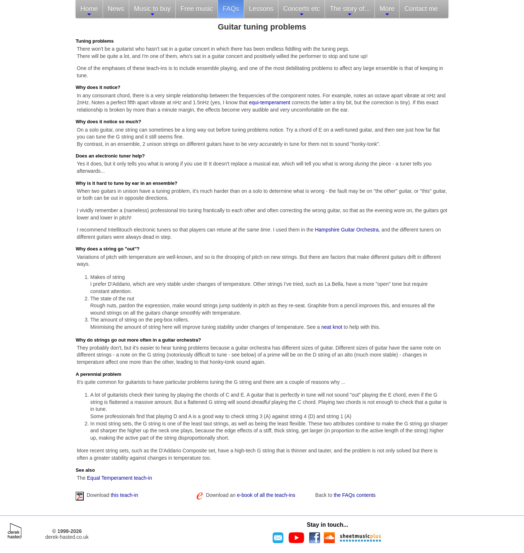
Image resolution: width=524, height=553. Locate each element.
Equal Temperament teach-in (119, 478)
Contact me (421, 8)
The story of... (350, 11)
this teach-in (124, 495)
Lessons (261, 8)
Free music (196, 8)
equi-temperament (269, 102)
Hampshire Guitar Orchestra (346, 230)
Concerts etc (301, 11)
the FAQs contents (355, 495)
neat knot (331, 327)
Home (89, 11)
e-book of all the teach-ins (266, 495)
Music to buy (152, 11)
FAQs (231, 8)
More (387, 11)
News (116, 8)
